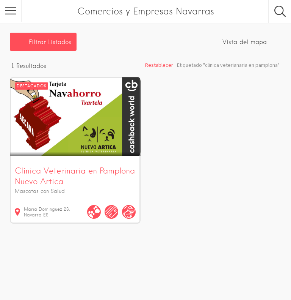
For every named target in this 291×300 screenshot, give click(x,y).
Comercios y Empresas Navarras (145, 11)
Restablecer (159, 65)
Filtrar (50, 42)
